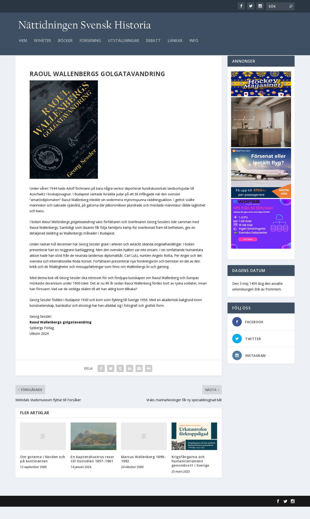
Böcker (65, 44)
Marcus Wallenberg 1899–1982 (143, 471)
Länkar (175, 44)
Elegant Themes (48, 513)
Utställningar (123, 44)
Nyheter (42, 44)
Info (194, 44)
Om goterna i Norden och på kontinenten (42, 471)
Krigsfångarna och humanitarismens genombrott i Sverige (190, 473)
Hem (23, 44)
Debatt (153, 44)
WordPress (92, 513)
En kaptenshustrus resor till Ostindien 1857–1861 (92, 471)
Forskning (90, 44)
